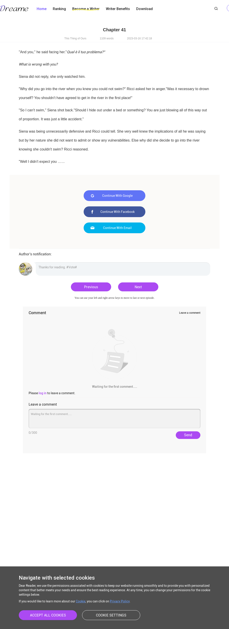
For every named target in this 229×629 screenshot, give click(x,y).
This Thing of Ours (75, 38)
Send (188, 435)
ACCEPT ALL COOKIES (48, 615)
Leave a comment (189, 312)
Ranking (59, 9)
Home (42, 9)
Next (138, 287)
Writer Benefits (118, 9)
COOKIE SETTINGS (111, 615)
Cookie (80, 601)
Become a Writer (86, 9)
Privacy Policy (119, 601)
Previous (91, 287)
